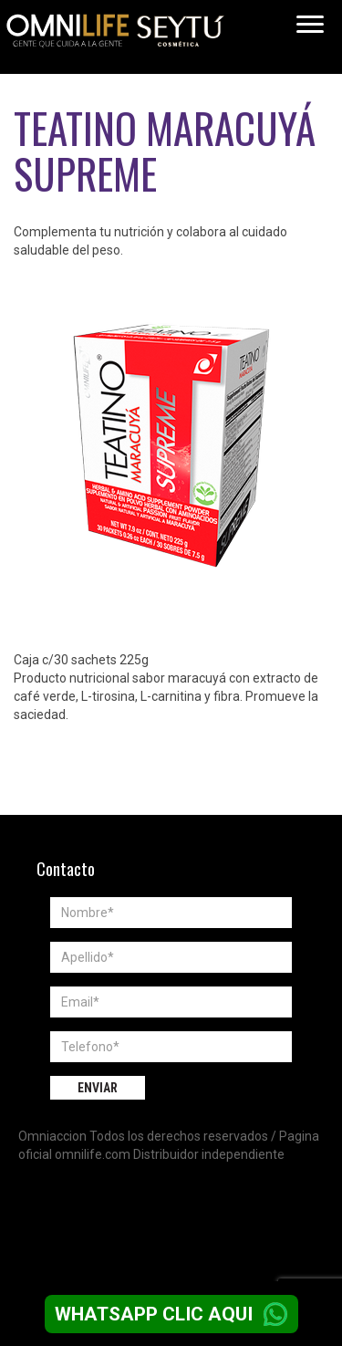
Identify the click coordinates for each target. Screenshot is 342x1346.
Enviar (98, 1087)
